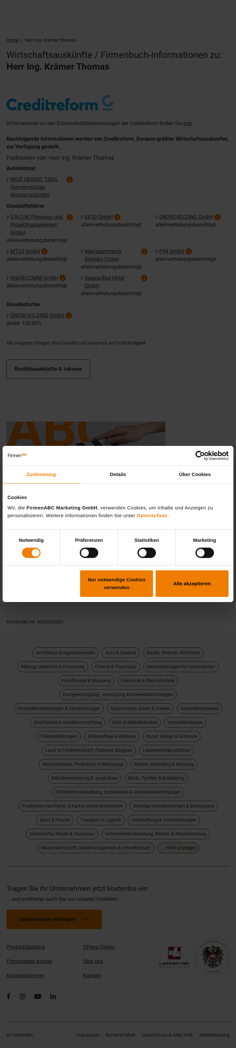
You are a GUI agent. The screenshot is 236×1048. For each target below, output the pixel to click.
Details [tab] (118, 474)
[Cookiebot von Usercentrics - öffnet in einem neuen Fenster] (200, 455)
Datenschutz (152, 515)
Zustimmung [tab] (41, 474)
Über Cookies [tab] (195, 474)
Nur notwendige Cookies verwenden (117, 583)
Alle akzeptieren (192, 583)
